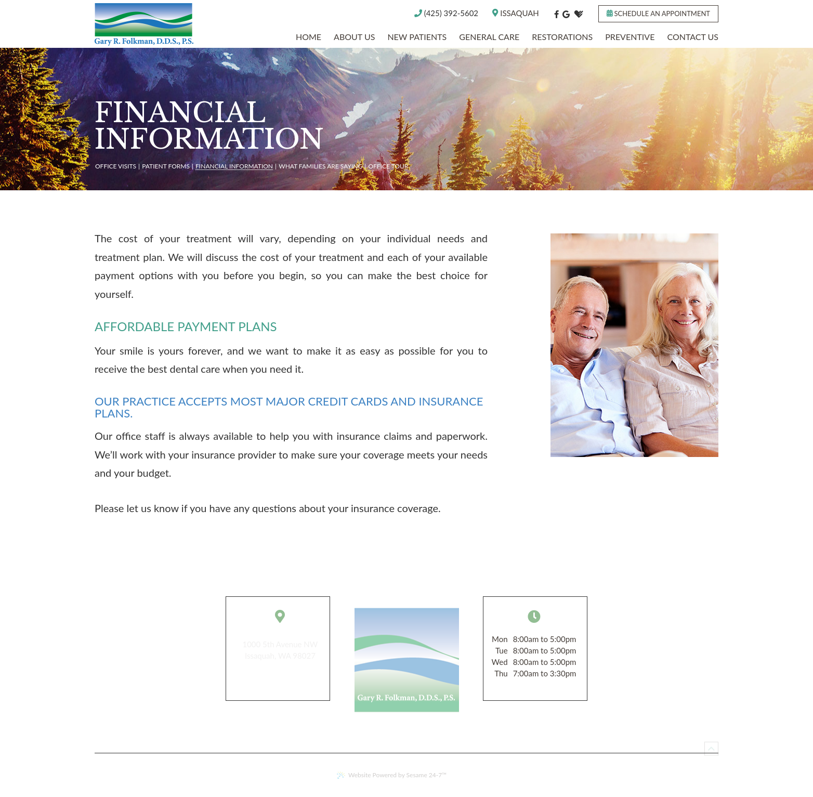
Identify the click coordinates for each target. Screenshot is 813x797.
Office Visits (115, 166)
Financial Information (234, 166)
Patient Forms (166, 166)
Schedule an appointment (658, 13)
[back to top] (711, 746)
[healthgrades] (578, 14)
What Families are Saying (320, 166)
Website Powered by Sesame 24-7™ (392, 775)
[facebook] (556, 14)
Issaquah (515, 14)
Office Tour (388, 166)
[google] (566, 14)
